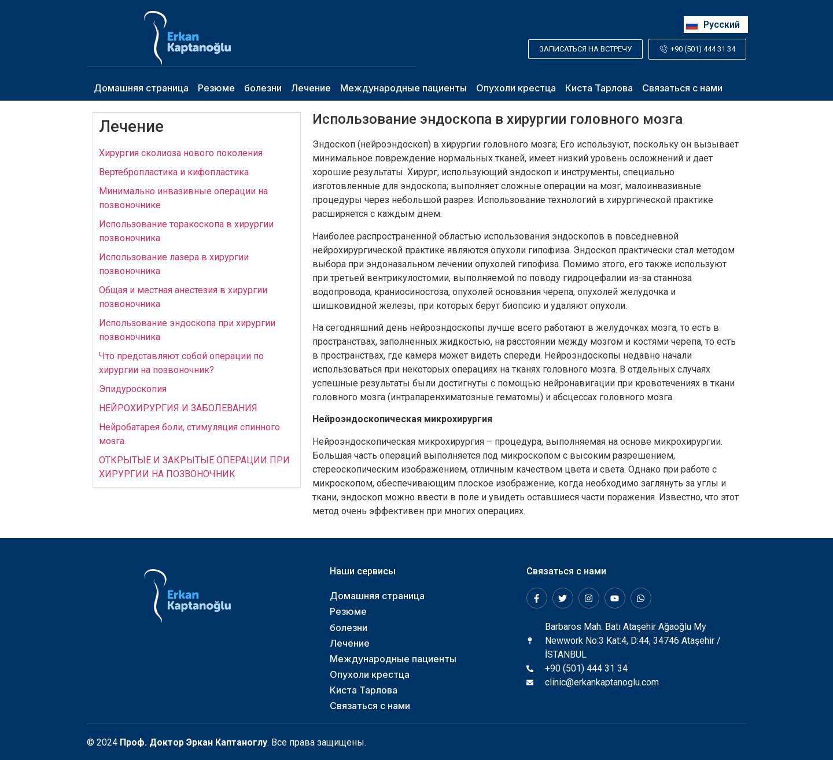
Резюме (216, 87)
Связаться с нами (682, 87)
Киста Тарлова (599, 87)
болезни (263, 87)
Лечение (311, 87)
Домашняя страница (141, 87)
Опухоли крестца (516, 87)
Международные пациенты (403, 87)
